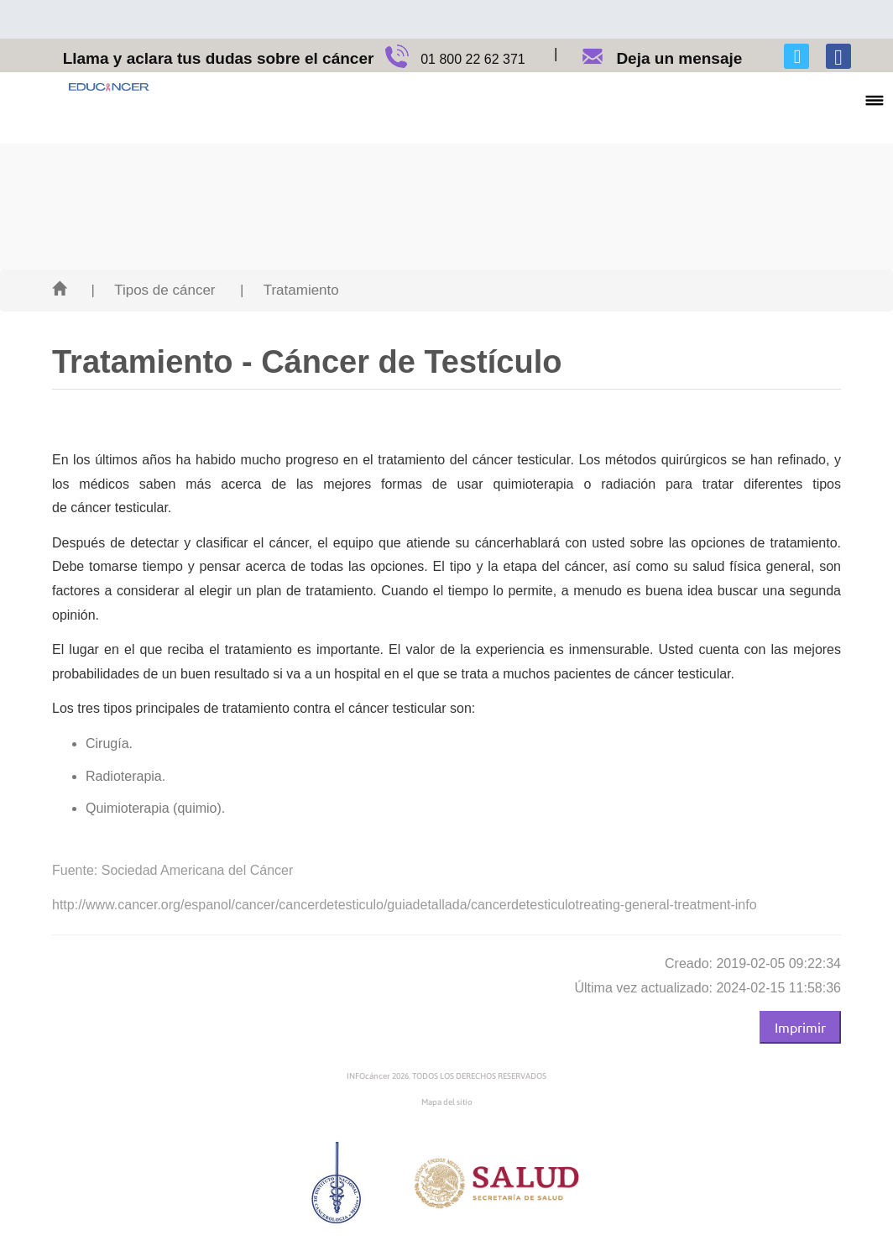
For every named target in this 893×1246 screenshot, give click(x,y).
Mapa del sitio (447, 1102)
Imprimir (800, 1026)
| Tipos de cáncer (153, 290)
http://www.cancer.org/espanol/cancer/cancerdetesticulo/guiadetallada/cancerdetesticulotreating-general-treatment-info (404, 905)
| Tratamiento (289, 290)
